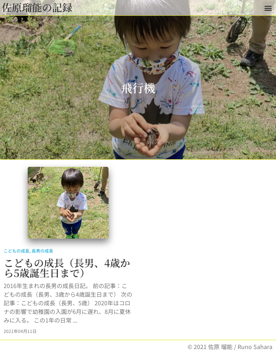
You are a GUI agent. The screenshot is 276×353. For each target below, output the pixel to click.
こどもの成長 (16, 251)
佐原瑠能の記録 (37, 7)
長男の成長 (42, 251)
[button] (268, 8)
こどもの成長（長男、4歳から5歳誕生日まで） (67, 267)
